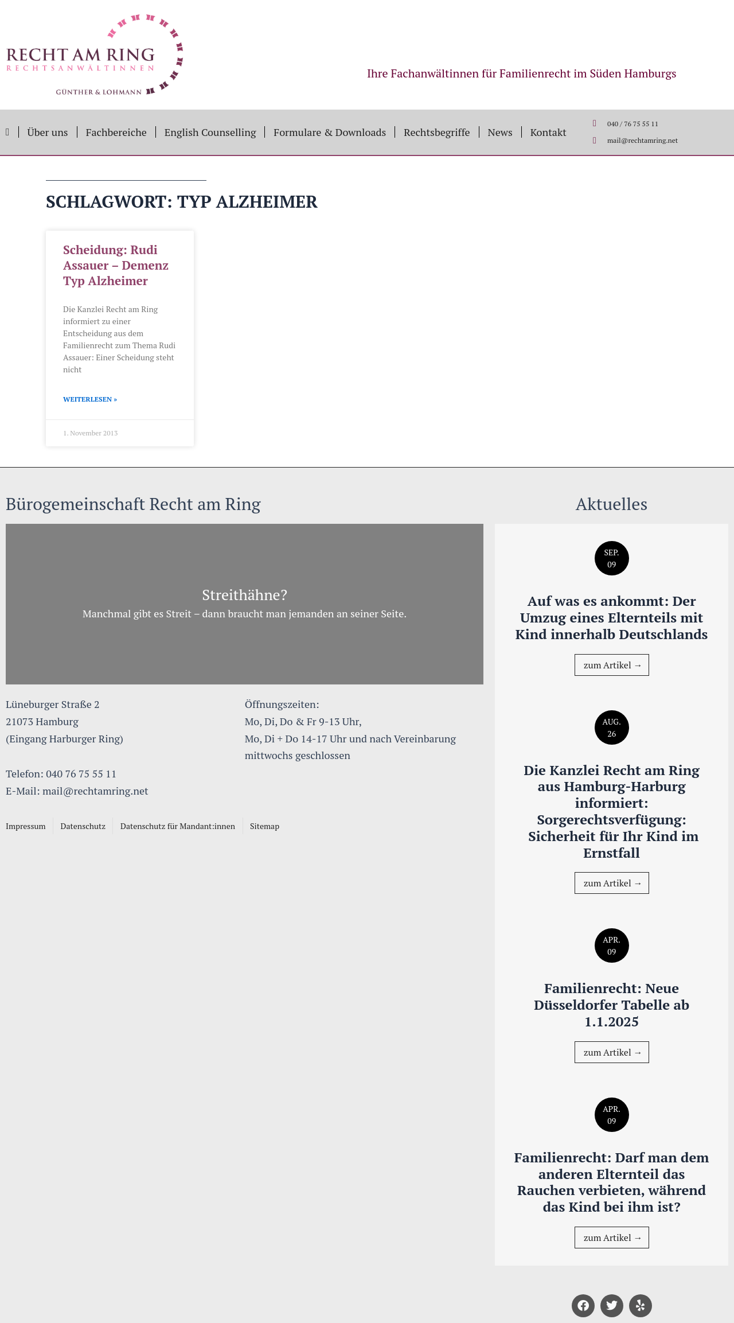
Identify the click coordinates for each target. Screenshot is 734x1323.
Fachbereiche (116, 132)
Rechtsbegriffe (437, 132)
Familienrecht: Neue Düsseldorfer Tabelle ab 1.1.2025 (611, 1004)
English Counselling (210, 132)
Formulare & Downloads (330, 132)
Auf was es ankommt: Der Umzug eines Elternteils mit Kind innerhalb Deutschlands (612, 617)
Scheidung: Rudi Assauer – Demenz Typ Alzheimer (116, 265)
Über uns (48, 132)
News (500, 132)
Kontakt (548, 132)
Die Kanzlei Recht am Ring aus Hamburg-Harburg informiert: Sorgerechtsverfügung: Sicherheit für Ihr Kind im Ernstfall (611, 811)
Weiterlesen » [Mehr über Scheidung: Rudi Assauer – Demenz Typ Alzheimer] (90, 399)
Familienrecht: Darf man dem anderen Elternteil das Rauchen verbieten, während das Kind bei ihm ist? (611, 1182)
